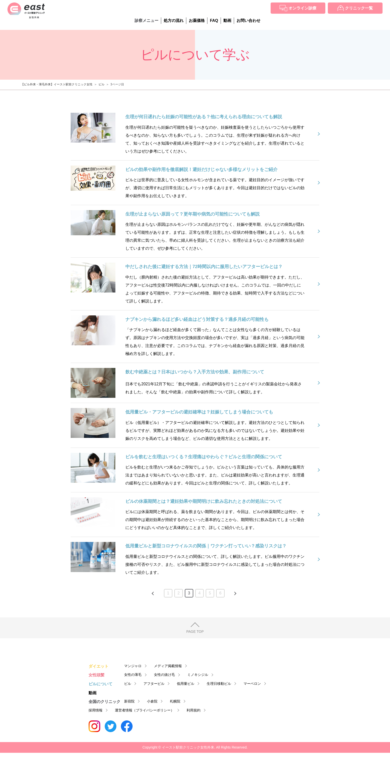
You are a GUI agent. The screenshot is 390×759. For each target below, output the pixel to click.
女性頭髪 (96, 675)
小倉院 (152, 701)
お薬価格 (197, 20)
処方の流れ (174, 20)
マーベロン (252, 684)
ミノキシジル (197, 675)
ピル (101, 84)
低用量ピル (185, 684)
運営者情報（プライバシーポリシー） (144, 710)
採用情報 (95, 710)
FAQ (214, 20)
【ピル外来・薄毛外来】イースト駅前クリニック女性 (57, 84)
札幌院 (175, 701)
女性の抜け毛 (164, 675)
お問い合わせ (248, 20)
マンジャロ (133, 666)
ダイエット (98, 666)
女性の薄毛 (133, 675)
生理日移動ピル (219, 684)
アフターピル (154, 684)
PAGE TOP (195, 631)
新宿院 (129, 701)
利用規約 (193, 710)
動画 (227, 20)
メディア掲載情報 (168, 666)
